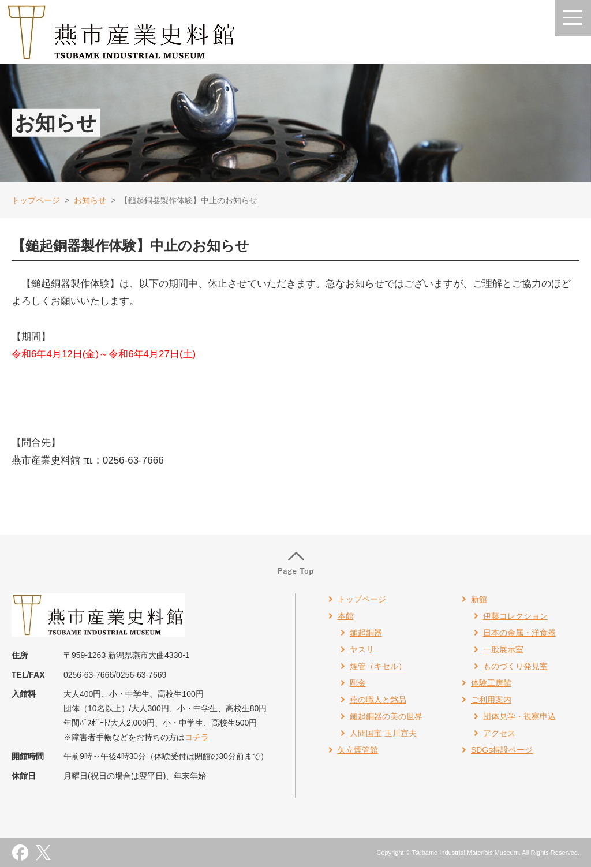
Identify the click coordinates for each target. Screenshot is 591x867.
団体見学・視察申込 (519, 716)
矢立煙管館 (358, 749)
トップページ (36, 200)
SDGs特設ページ (502, 749)
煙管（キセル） (378, 666)
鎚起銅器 (366, 632)
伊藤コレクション (515, 616)
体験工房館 (491, 682)
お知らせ (90, 200)
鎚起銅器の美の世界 (386, 716)
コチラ (197, 737)
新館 (479, 599)
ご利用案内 (491, 699)
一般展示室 (503, 649)
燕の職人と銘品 (378, 699)
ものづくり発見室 (515, 666)
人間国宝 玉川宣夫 (383, 733)
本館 (346, 616)
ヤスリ (362, 649)
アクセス (499, 733)
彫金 (358, 682)
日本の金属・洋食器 (519, 632)
